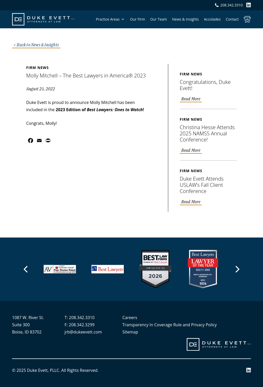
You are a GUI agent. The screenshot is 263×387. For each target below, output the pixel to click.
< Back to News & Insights (36, 45)
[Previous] (26, 269)
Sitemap (130, 332)
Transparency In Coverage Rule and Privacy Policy (170, 325)
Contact (232, 19)
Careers (130, 317)
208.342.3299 (82, 325)
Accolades (212, 19)
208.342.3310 (82, 317)
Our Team (158, 19)
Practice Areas (107, 19)
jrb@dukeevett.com (83, 332)
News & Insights (185, 19)
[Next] (236, 269)
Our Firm (137, 19)
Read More (191, 99)
